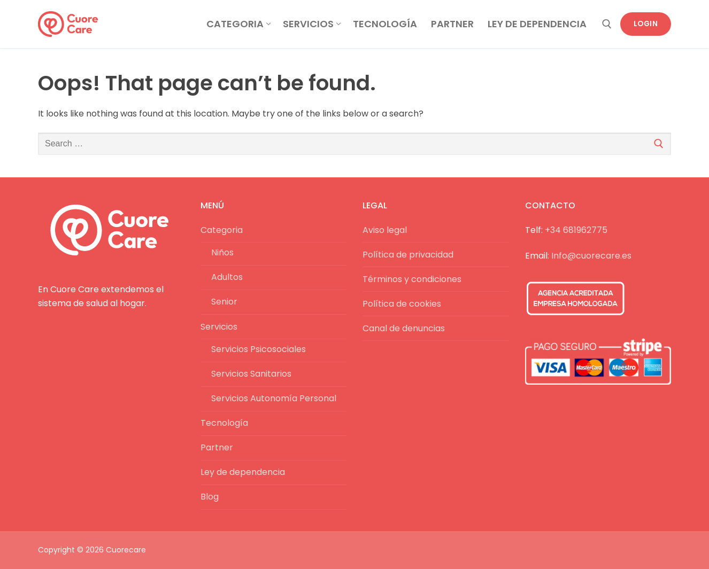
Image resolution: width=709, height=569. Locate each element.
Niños (222, 252)
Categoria (223, 230)
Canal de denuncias (404, 328)
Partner (217, 447)
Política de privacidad (408, 254)
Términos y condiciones (412, 279)
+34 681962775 (576, 230)
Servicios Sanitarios (251, 374)
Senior (224, 301)
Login (646, 24)
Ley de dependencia (243, 472)
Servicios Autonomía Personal (273, 398)
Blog (210, 496)
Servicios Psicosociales (258, 349)
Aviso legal (385, 230)
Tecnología (224, 423)
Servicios (220, 327)
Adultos (227, 277)
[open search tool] (607, 24)
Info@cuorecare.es (591, 256)
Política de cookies (402, 304)
